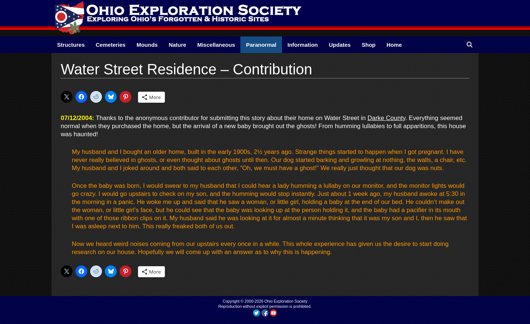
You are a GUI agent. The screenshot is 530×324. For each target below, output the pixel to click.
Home (394, 45)
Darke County (386, 118)
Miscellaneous (216, 45)
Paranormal (261, 45)
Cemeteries (111, 45)
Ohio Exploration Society (285, 301)
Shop (369, 45)
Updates (340, 45)
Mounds (147, 45)
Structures (71, 45)
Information (302, 45)
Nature (177, 45)
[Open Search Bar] (469, 44)
